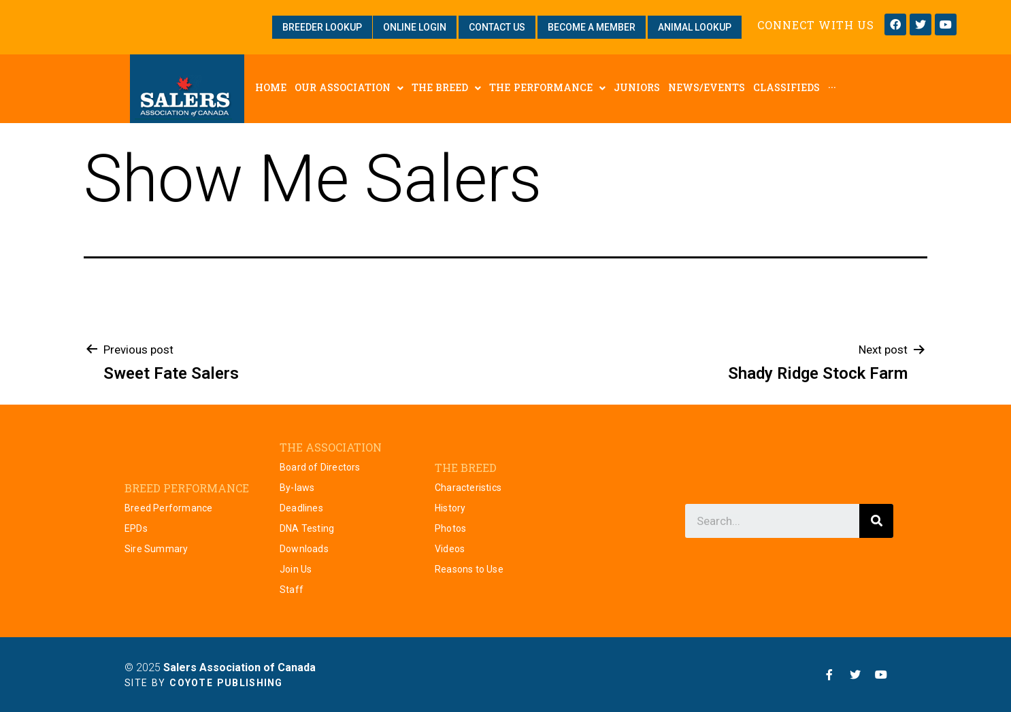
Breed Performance (168, 508)
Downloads (304, 548)
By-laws (297, 487)
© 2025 (220, 667)
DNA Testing (307, 528)
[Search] (876, 521)
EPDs (136, 528)
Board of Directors (320, 467)
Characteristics (468, 487)
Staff (291, 589)
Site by (204, 682)
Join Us (296, 569)
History (450, 508)
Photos (450, 528)
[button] (322, 27)
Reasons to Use (469, 569)
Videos (450, 548)
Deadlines (301, 508)
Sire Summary (156, 548)
